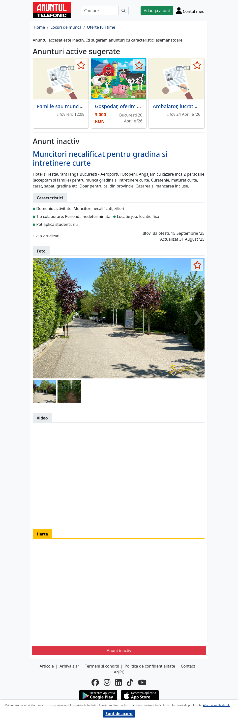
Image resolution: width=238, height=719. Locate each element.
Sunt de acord (118, 713)
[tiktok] (130, 682)
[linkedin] (118, 682)
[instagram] (107, 682)
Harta (42, 534)
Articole (47, 666)
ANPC (119, 672)
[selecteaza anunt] (81, 65)
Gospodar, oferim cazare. (124, 106)
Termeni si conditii (102, 666)
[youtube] (142, 682)
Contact (188, 666)
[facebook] (95, 682)
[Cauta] (123, 10)
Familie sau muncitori (62, 106)
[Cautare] (100, 10)
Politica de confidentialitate (150, 666)
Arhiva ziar (69, 666)
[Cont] (190, 10)
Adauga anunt (157, 10)
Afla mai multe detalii (216, 705)
